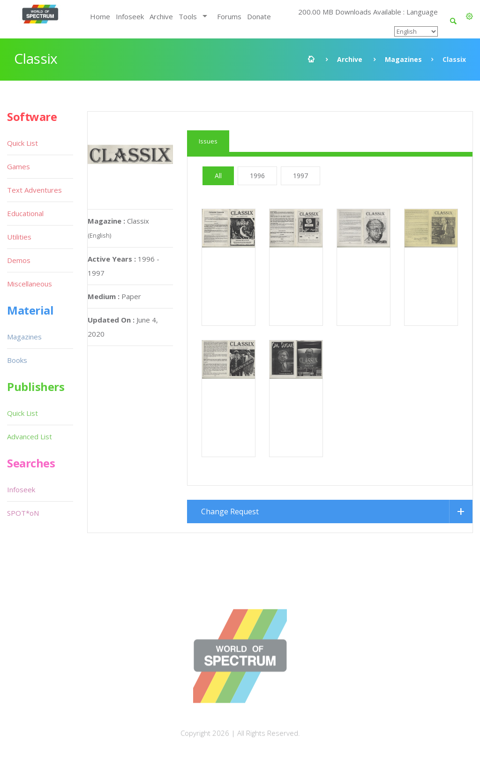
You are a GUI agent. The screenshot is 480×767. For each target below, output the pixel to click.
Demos (18, 260)
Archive (161, 16)
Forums (229, 16)
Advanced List (29, 436)
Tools (188, 16)
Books (17, 360)
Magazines (403, 59)
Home (100, 16)
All (218, 175)
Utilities (19, 236)
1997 (300, 175)
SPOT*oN (23, 513)
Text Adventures (34, 190)
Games (18, 166)
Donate (259, 16)
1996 (257, 175)
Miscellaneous (29, 283)
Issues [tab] (208, 141)
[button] (469, 16)
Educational (25, 213)
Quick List (22, 143)
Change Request (230, 511)
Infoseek (130, 16)
